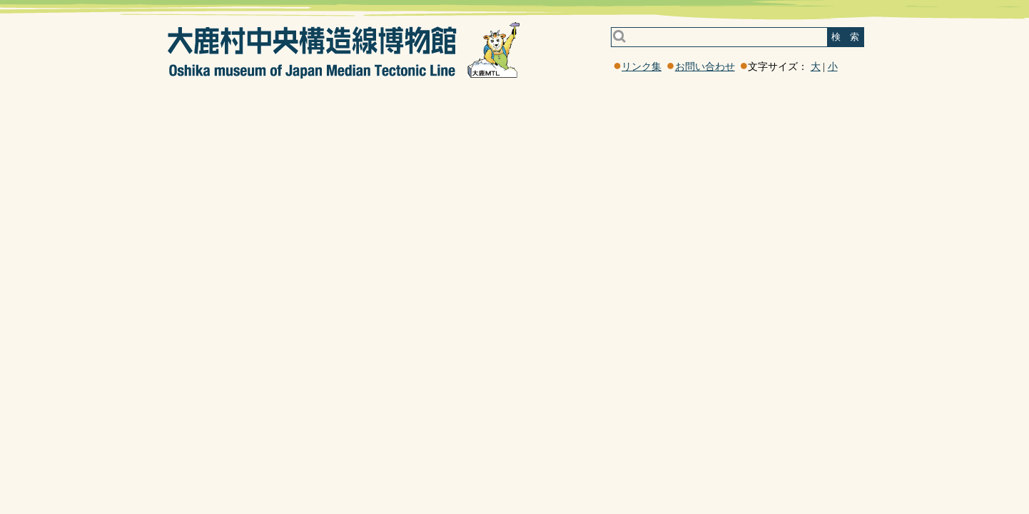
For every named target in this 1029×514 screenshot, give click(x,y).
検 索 (845, 36)
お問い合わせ (705, 66)
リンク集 (642, 66)
